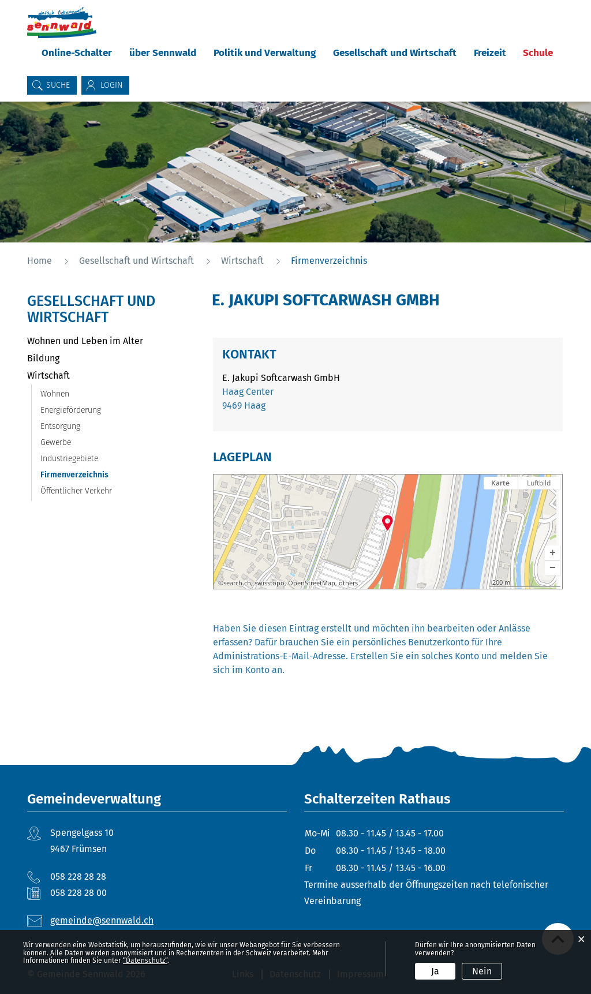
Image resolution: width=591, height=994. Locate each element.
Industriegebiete (69, 459)
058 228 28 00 (78, 892)
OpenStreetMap (311, 583)
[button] (552, 552)
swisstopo (270, 583)
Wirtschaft (48, 375)
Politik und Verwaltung (265, 53)
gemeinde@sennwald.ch (102, 920)
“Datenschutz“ (145, 960)
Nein (482, 971)
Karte (500, 483)
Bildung (43, 358)
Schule (538, 53)
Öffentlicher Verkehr (76, 491)
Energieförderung (70, 410)
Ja (435, 971)
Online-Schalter (77, 53)
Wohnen (54, 394)
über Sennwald (162, 53)
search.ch (237, 583)
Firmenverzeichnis (98, 475)
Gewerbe (55, 442)
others (348, 583)
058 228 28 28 (78, 876)
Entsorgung (60, 426)
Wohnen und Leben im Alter (85, 340)
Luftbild (539, 483)
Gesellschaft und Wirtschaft (395, 53)
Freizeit (490, 53)
